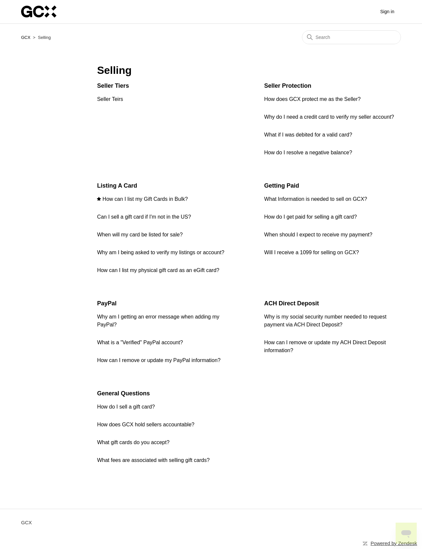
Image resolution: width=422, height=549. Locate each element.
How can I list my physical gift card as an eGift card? (158, 270)
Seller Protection (287, 85)
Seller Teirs (110, 99)
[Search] (351, 37)
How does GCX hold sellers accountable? (145, 424)
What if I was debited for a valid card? (308, 134)
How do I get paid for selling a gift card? (310, 217)
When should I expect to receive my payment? (318, 234)
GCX (25, 37)
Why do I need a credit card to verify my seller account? (329, 117)
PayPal (106, 303)
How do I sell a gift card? (126, 407)
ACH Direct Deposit (291, 303)
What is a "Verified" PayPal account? (140, 342)
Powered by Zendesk (394, 543)
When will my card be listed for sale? (140, 234)
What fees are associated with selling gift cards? (153, 460)
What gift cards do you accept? (133, 442)
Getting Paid (281, 185)
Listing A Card (117, 185)
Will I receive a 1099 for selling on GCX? (311, 252)
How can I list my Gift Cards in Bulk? (145, 199)
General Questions (123, 393)
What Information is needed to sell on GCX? (315, 199)
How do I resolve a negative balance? (308, 152)
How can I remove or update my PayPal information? (158, 360)
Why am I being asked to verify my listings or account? (160, 252)
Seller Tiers (113, 85)
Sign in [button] (387, 11)
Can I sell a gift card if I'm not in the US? (144, 217)
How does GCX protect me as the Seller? (312, 99)
